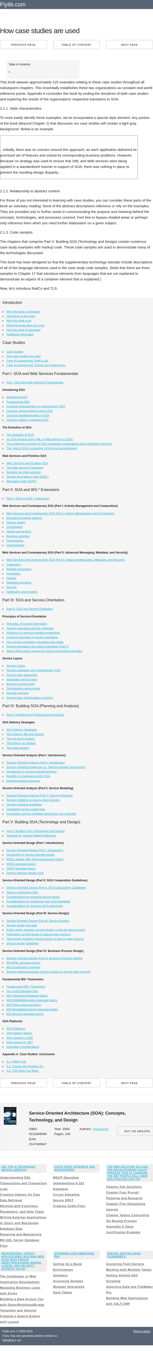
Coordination (14, 527)
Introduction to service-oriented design (30, 854)
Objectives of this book (20, 316)
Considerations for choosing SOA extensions (34, 906)
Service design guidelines (22, 943)
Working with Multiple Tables (129, 1269)
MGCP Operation (66, 1177)
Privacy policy (142, 1331)
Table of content (76, 44)
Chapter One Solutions (124, 1187)
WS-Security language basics (25, 1014)
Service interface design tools (25, 873)
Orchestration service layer (23, 688)
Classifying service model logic (25, 809)
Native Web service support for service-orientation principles (44, 651)
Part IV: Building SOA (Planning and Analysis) (35, 714)
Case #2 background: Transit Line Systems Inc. (36, 365)
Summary (60, 1275)
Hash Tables (62, 1292)
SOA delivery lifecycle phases (25, 734)
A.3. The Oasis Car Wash (22, 1070)
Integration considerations (22, 1047)
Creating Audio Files (69, 1206)
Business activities (18, 536)
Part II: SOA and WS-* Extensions (27, 498)
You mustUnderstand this (22, 991)
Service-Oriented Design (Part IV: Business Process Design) (44, 958)
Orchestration (14, 540)
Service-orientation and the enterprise (30, 628)
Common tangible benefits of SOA (27, 415)
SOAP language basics (21, 868)
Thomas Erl (100, 1129)
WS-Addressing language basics (26, 995)
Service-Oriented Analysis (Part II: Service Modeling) (39, 795)
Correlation (13, 573)
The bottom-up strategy (21, 743)
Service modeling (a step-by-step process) (33, 800)
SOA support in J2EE (19, 1038)
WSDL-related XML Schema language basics (34, 859)
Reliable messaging (18, 569)
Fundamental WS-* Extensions (25, 986)
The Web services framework (24, 467)
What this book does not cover (25, 325)
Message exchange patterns (24, 518)
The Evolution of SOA (20, 435)
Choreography (15, 545)
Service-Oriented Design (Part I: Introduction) (34, 850)
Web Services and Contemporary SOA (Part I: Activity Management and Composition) (60, 513)
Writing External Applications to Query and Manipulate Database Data (23, 1223)
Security (11, 587)
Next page (129, 44)
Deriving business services (23, 781)
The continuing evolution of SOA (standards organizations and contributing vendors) (59, 444)
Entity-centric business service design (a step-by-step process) (45, 930)
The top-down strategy (20, 738)
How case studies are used (23, 356)
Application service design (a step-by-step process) (38, 934)
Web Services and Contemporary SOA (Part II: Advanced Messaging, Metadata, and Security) (65, 560)
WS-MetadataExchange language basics (32, 1009)
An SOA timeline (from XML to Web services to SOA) (39, 439)
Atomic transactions (18, 531)
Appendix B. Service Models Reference (31, 835)
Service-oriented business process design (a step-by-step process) (48, 971)
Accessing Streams (68, 1281)
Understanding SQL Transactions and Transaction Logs (23, 1183)
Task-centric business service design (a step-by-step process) (45, 939)
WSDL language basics (21, 864)
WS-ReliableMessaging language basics (31, 1000)
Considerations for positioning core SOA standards (38, 901)
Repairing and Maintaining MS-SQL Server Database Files (21, 1240)
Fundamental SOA (18, 402)
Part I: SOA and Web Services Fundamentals (34, 382)
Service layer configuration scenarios (29, 697)
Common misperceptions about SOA (29, 411)
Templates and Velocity (18, 1310)
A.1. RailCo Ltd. (16, 1061)
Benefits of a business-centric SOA (28, 776)
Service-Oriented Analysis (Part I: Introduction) (35, 762)
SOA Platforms (15, 1028)
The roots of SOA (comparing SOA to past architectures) (41, 448)
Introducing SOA (16, 397)
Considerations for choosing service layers (33, 897)
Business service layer (20, 684)
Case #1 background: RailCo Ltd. (27, 360)
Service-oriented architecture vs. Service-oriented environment (45, 767)
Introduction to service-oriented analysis (31, 771)
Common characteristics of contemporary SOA (35, 406)
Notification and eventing (21, 592)
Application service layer (21, 679)
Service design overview (21, 925)
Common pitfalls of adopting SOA (27, 420)
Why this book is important (23, 311)
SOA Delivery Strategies (21, 729)
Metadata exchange (18, 582)
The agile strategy (17, 748)
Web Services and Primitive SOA (27, 463)
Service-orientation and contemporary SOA (33, 670)
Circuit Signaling (66, 1194)
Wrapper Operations (69, 1286)
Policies (11, 578)
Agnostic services (17, 693)
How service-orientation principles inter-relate (34, 642)
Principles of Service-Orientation (26, 624)
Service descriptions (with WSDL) (27, 476)
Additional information (20, 334)
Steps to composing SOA (22, 892)
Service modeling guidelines (24, 804)
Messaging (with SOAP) (21, 481)
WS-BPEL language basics (23, 962)
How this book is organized (23, 330)
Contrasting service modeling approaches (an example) (41, 813)
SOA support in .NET (19, 1042)
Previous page (23, 44)
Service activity (15, 522)
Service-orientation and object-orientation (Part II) (37, 646)
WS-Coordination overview (23, 967)
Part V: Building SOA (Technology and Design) (35, 831)
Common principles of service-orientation (32, 637)
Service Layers (15, 665)
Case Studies (14, 351)
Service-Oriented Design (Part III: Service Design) (37, 921)
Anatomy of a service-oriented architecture (33, 633)
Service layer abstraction (21, 675)
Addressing (13, 564)
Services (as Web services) (23, 472)
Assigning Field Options (125, 1264)
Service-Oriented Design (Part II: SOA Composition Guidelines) (46, 887)
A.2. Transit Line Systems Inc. (25, 1066)
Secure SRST (63, 1200)
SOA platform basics (19, 1033)
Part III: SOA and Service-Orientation (29, 609)
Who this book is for (18, 320)
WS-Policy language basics (23, 1005)
